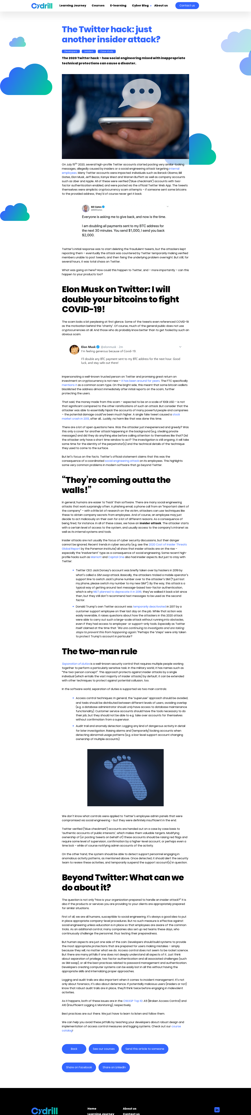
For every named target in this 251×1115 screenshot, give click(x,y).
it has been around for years (140, 381)
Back (74, 1049)
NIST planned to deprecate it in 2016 (117, 592)
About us (161, 5)
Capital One (116, 557)
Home (92, 1109)
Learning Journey (72, 5)
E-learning (118, 5)
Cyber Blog (140, 5)
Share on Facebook (79, 1067)
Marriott (96, 557)
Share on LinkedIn (114, 1067)
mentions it (69, 385)
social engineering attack (122, 461)
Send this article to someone (145, 1049)
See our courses (104, 1049)
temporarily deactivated (149, 607)
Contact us (187, 5)
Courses (98, 5)
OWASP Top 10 (132, 1001)
